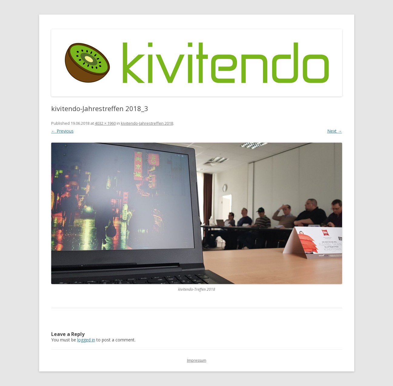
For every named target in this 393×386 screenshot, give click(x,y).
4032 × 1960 (105, 123)
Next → (334, 131)
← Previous (62, 131)
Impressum (196, 360)
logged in (86, 340)
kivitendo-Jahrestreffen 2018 (147, 123)
